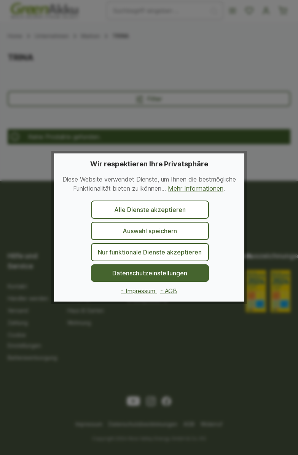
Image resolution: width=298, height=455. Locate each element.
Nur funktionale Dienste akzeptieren (150, 252)
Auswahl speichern (150, 231)
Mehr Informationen (195, 188)
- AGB (168, 291)
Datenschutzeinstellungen (149, 273)
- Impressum (139, 291)
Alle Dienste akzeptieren (150, 209)
